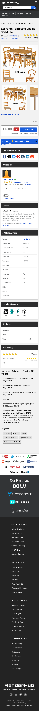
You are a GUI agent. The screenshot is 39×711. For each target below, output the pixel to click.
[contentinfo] (9, 7)
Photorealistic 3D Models (12, 442)
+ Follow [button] (4, 38)
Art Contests (16, 656)
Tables (24, 433)
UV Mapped (6, 283)
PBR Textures (17, 610)
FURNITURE (22, 23)
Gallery (20, 13)
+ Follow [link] (28, 184)
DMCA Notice (16, 550)
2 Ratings (17, 182)
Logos (14, 690)
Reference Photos (18, 618)
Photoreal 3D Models (19, 588)
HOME (3, 23)
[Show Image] (14, 97)
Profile (25, 182)
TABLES (30, 23)
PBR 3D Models (17, 592)
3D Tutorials (16, 630)
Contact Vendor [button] (9, 198)
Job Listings (16, 669)
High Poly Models (26, 438)
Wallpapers (16, 652)
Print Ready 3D (17, 584)
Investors (31, 690)
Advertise (22, 690)
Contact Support (17, 554)
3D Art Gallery (17, 644)
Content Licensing (18, 546)
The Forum (16, 660)
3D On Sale (16, 572)
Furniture (16, 433)
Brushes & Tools (18, 622)
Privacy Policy (20, 700)
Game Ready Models (10, 438)
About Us (6, 690)
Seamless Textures (19, 605)
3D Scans (15, 580)
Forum (28, 13)
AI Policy (28, 700)
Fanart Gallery (17, 648)
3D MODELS (11, 23)
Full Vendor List (17, 537)
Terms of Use (10, 700)
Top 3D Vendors (17, 533)
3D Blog (15, 664)
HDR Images (16, 614)
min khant (13, 36)
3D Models (7, 433)
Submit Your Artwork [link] (10, 114)
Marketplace (7, 13)
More (4, 16)
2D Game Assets (18, 626)
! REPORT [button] (34, 121)
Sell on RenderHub (18, 529)
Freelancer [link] (15, 38)
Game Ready (6, 252)
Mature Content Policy (19, 703)
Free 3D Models (17, 567)
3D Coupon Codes (17, 542)
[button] (36, 2)
